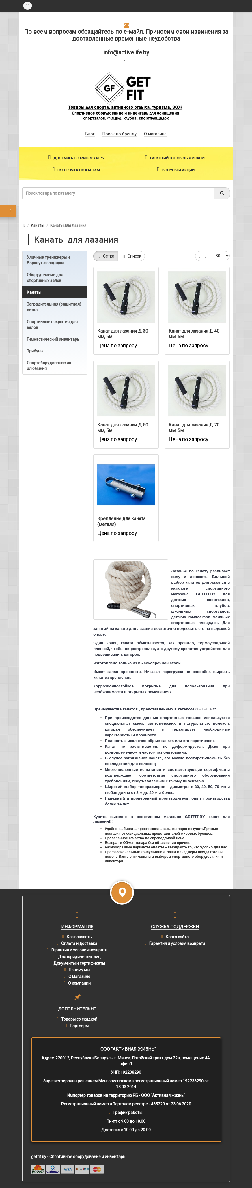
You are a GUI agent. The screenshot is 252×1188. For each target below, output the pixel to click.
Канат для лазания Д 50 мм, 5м (122, 427)
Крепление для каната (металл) (121, 521)
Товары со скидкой (79, 1019)
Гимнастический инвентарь (53, 339)
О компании (79, 983)
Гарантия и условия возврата (79, 950)
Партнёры (79, 1025)
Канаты (37, 225)
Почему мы (79, 970)
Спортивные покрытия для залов (52, 324)
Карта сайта (177, 937)
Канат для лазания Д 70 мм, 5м (194, 427)
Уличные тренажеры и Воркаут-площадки (48, 260)
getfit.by (38, 1156)
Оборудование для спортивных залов (45, 277)
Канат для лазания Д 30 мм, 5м (122, 334)
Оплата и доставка (79, 943)
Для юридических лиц (79, 956)
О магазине (79, 976)
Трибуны (35, 351)
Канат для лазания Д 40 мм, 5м (194, 334)
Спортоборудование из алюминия (49, 366)
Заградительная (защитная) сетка (54, 307)
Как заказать (79, 937)
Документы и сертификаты (79, 963)
